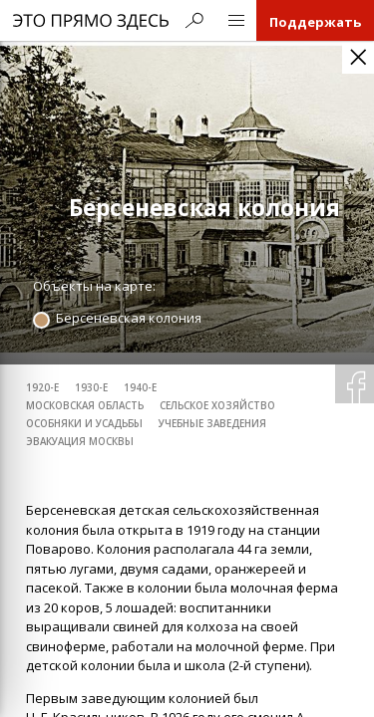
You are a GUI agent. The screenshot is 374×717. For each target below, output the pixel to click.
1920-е (42, 387)
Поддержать (315, 22)
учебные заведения (212, 423)
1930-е (91, 387)
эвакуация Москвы (80, 441)
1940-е (140, 387)
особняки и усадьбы (84, 423)
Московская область (85, 405)
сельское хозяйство (217, 405)
